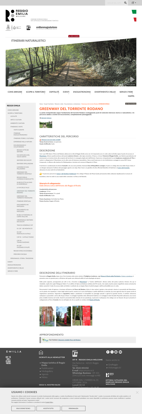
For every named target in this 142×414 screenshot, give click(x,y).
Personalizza (73, 409)
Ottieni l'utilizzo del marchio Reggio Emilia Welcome (117, 382)
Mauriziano (42, 155)
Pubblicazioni (47, 367)
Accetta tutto (48, 409)
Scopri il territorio (49, 103)
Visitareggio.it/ (114, 367)
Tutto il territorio (131, 103)
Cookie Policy (49, 402)
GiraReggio (113, 364)
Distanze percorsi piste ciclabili (50, 139)
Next (133, 79)
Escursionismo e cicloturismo (72, 103)
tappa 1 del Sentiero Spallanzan (66, 173)
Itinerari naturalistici (28, 40)
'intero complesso (127, 276)
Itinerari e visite (59, 103)
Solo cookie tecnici (23, 409)
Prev (9, 79)
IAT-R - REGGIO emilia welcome (87, 359)
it (133, 2)
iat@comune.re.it (86, 370)
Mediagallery (47, 370)
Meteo (44, 377)
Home (41, 103)
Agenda (44, 374)
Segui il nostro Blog (49, 384)
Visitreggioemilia (48, 387)
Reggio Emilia (13, 105)
